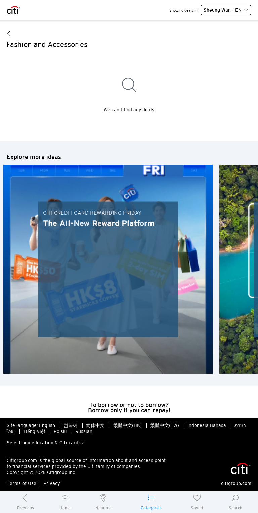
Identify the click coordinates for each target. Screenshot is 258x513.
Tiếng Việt (34, 431)
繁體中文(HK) (127, 425)
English (47, 425)
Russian (83, 431)
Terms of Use (21, 483)
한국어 (70, 425)
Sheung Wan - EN (226, 10)
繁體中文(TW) (164, 425)
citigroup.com (236, 483)
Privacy (51, 483)
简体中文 (95, 425)
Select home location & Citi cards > (45, 442)
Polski (60, 431)
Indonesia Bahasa (206, 425)
